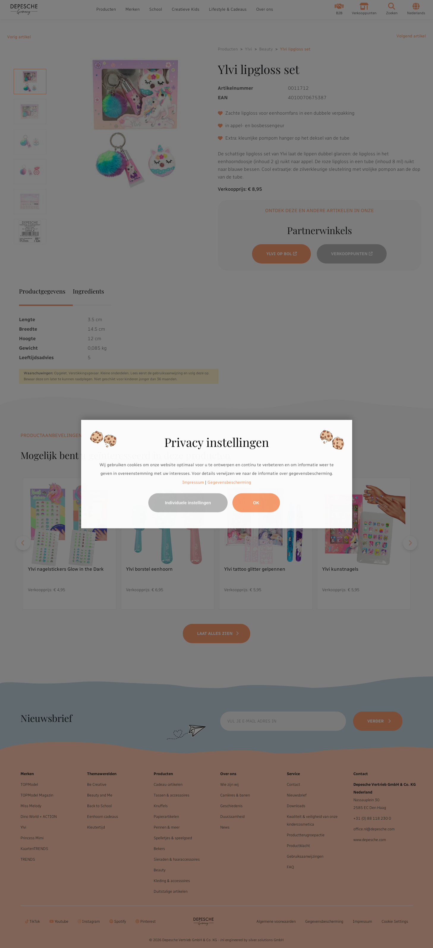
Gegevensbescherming (229, 482)
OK (256, 502)
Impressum (193, 482)
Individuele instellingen (188, 502)
